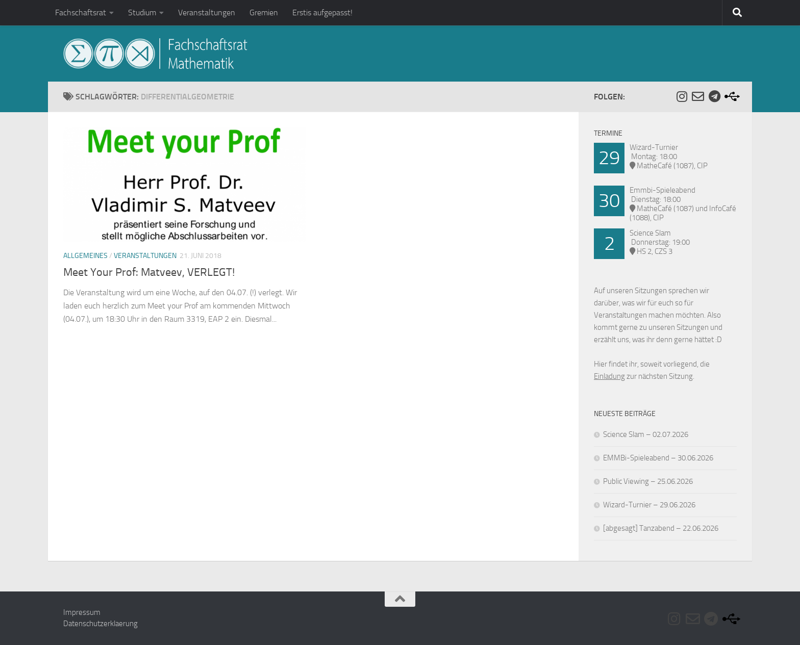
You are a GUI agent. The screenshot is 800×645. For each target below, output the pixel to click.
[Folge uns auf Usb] (730, 96)
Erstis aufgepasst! (322, 12)
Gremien (263, 12)
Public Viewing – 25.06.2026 (648, 481)
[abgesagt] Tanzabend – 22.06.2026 (660, 528)
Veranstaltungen (206, 12)
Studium (142, 12)
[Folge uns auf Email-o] (698, 96)
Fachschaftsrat (80, 12)
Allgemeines (85, 255)
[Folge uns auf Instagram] (682, 96)
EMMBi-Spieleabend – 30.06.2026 (658, 457)
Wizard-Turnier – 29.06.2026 (649, 504)
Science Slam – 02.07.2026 (645, 434)
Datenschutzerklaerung (100, 623)
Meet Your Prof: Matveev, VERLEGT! (149, 272)
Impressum (82, 612)
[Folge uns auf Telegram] (714, 96)
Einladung (609, 376)
